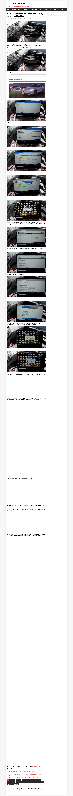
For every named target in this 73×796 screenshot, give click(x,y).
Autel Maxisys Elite (28, 47)
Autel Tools (20, 18)
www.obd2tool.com (38, 766)
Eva (15, 18)
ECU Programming (30, 782)
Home (8, 9)
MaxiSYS (9, 784)
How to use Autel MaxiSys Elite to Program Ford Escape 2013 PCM (22, 771)
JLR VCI (41, 9)
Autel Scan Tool (11, 782)
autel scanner (22, 766)
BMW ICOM (26, 9)
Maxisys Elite (15, 784)
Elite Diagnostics (39, 782)
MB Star (20, 9)
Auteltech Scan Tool (20, 782)
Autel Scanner (34, 9)
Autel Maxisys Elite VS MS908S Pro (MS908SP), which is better (21, 772)
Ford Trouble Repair (25, 18)
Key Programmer (48, 9)
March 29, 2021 (11, 18)
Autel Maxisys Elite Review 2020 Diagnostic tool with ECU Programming (23, 777)
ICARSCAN (14, 9)
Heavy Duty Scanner (58, 9)
